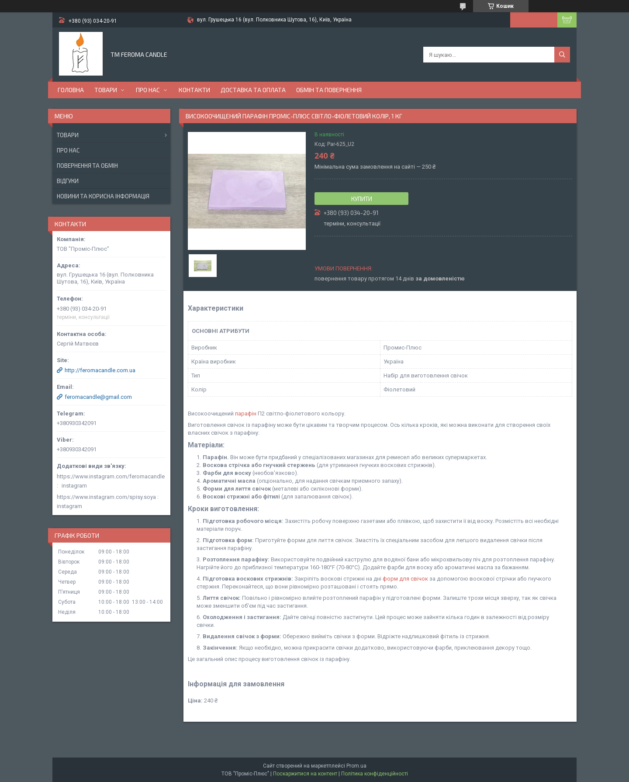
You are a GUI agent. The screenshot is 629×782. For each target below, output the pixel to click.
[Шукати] (562, 54)
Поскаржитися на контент (305, 774)
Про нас (148, 89)
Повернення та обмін (87, 165)
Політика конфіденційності (374, 774)
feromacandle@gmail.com (98, 397)
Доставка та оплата (253, 89)
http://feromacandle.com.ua (100, 370)
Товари (105, 89)
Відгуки (68, 180)
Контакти (194, 89)
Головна (71, 89)
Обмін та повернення (329, 89)
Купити (361, 198)
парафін (245, 413)
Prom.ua (356, 766)
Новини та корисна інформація (103, 196)
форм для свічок (405, 578)
